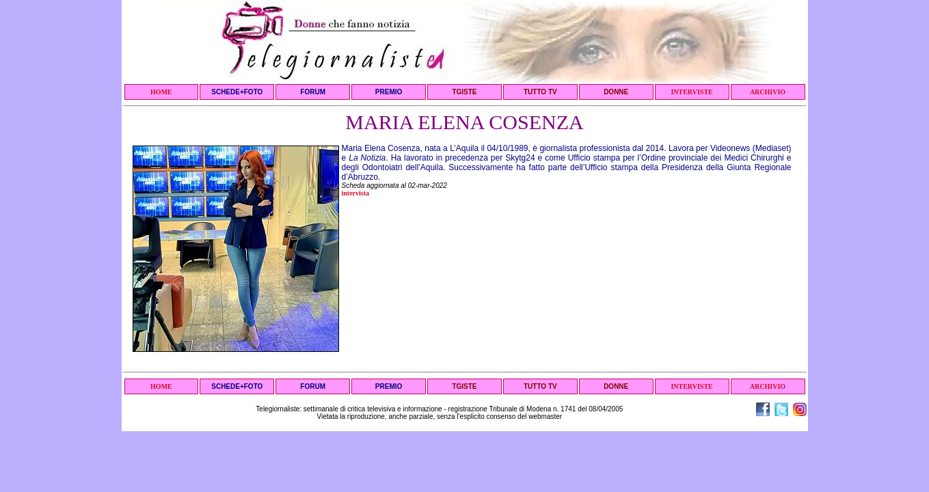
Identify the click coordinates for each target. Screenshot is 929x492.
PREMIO (388, 92)
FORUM (312, 92)
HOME (161, 92)
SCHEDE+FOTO (236, 92)
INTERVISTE (691, 92)
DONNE (616, 92)
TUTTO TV (540, 92)
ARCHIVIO (767, 92)
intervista (356, 193)
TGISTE (464, 92)
